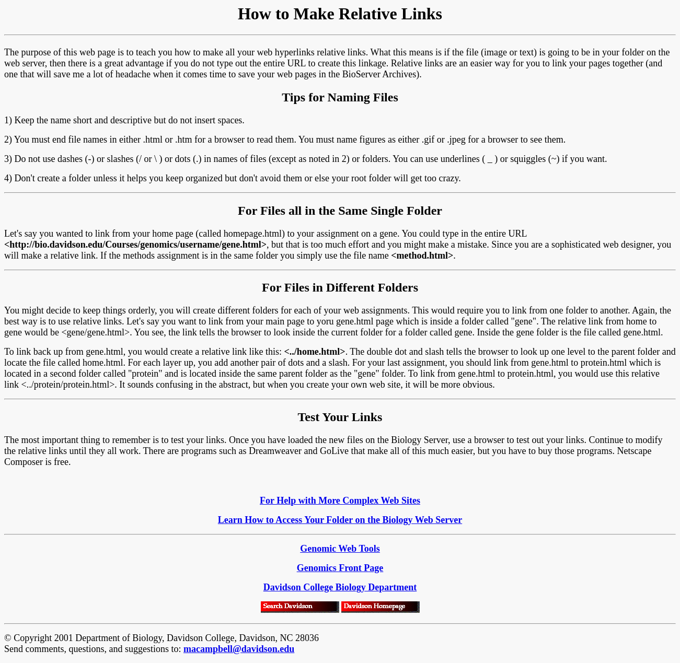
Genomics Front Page (340, 568)
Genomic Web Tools (340, 548)
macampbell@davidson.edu (238, 649)
